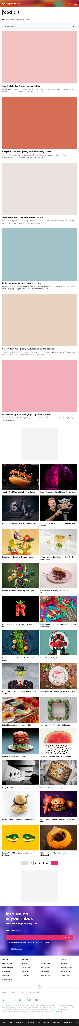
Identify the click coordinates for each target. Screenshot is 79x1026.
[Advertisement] (39, 444)
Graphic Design (46, 963)
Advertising (5, 959)
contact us (58, 1011)
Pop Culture (25, 971)
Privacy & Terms (34, 992)
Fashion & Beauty (7, 963)
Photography (6, 971)
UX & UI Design (46, 975)
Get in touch (22, 992)
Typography (25, 975)
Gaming (24, 963)
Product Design (65, 971)
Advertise (12, 992)
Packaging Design (66, 967)
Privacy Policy (41, 942)
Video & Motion (7, 979)
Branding (64, 959)
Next (54, 863)
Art (42, 959)
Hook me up (66, 937)
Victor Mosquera (16, 949)
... (47, 863)
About (4, 992)
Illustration (64, 963)
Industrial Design (7, 967)
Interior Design (26, 967)
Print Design (45, 971)
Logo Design (45, 967)
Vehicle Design (65, 975)
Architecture (25, 959)
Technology (5, 975)
